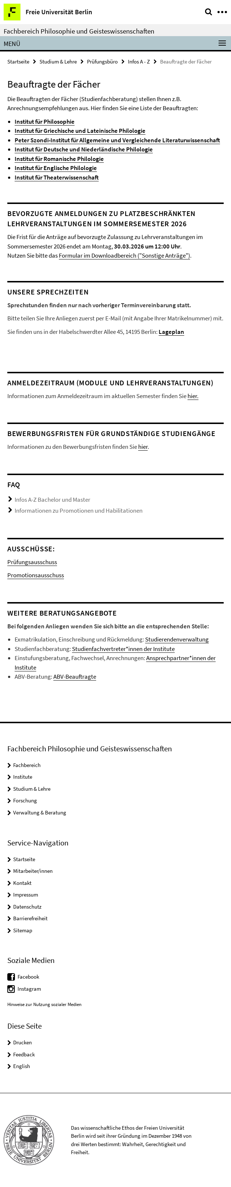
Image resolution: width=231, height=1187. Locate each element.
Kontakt (22, 882)
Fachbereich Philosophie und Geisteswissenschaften (79, 31)
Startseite (18, 61)
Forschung (25, 800)
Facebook (28, 976)
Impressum (25, 894)
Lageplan (171, 332)
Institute (22, 776)
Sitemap (22, 930)
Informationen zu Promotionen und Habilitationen (79, 510)
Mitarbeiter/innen (33, 870)
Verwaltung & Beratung (39, 812)
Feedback (24, 1054)
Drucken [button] (22, 1042)
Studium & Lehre (58, 61)
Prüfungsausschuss (32, 562)
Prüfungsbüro (102, 61)
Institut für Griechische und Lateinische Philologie (80, 131)
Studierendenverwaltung (177, 639)
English (21, 1066)
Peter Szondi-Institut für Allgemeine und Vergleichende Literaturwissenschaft (117, 140)
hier (143, 447)
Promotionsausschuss (35, 575)
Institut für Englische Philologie (56, 168)
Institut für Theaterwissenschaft (57, 177)
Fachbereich (27, 765)
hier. (193, 396)
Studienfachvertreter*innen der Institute (123, 649)
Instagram (29, 988)
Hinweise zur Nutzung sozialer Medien (44, 1004)
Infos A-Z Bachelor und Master (52, 500)
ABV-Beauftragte (74, 676)
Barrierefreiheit (30, 918)
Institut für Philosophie (45, 121)
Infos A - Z (139, 61)
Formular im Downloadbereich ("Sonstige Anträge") (124, 255)
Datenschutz (27, 906)
